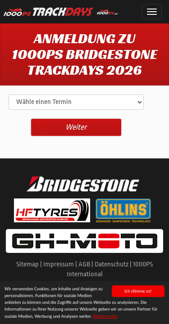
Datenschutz (111, 264)
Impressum (58, 264)
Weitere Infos (105, 317)
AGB (84, 264)
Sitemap (27, 264)
